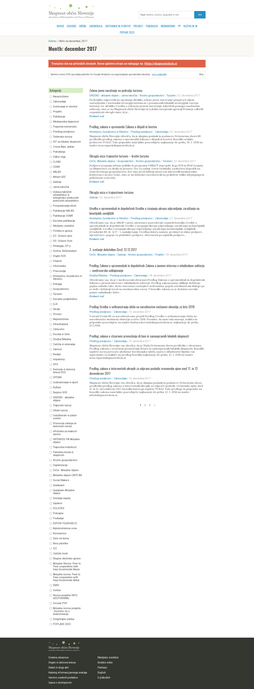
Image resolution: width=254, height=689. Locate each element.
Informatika (59, 266)
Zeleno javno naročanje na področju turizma (115, 90)
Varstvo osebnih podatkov (63, 677)
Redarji (57, 354)
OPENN (57, 377)
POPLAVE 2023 (127, 32)
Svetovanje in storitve (118, 26)
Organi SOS (59, 256)
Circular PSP (60, 603)
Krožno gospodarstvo (65, 460)
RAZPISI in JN (190, 26)
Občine (82, 26)
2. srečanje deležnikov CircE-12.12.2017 (113, 249)
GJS (55, 304)
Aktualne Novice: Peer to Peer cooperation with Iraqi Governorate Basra (67, 566)
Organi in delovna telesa (62, 662)
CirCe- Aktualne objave (66, 470)
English (102, 672)
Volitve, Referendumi (65, 251)
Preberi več (96, 116)
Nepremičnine (61, 319)
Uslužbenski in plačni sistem (65, 417)
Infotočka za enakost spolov (65, 433)
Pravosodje (59, 271)
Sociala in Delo (61, 334)
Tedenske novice (62, 136)
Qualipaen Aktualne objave (64, 492)
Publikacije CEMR (63, 215)
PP (179, 26)
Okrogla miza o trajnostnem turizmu (111, 192)
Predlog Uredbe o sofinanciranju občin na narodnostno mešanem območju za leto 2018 (142, 306)
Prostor (57, 314)
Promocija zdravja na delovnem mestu (64, 425)
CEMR (56, 166)
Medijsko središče (63, 225)
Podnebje (58, 518)
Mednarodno (168, 26)
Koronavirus (59, 533)
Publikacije (152, 26)
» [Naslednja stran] (154, 405)
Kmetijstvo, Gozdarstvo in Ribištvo (67, 277)
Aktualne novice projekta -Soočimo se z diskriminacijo (67, 611)
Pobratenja (59, 151)
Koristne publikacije (64, 220)
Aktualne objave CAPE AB (67, 475)
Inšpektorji (59, 359)
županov (57, 503)
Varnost (57, 349)
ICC (55, 548)
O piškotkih (104, 677)
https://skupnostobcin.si (160, 63)
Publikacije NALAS (63, 210)
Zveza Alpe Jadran (63, 146)
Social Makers (61, 480)
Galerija (57, 182)
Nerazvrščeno (61, 96)
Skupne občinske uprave (67, 558)
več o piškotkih (159, 74)
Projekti (138, 26)
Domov (52, 41)
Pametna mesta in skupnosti (63, 454)
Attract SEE (59, 176)
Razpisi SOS (60, 392)
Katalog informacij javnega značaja (67, 672)
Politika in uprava (62, 230)
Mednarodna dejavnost (66, 121)
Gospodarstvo (61, 289)
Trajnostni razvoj (62, 405)
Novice (60, 26)
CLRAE (57, 161)
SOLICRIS (58, 508)
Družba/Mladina (62, 339)
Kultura (57, 387)
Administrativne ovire (65, 528)
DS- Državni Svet (62, 240)
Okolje (56, 309)
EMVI (56, 585)
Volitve (57, 590)
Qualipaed (58, 485)
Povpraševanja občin (64, 205)
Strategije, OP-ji (62, 246)
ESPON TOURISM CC (65, 523)
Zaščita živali (60, 553)
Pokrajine (58, 513)
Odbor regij (59, 156)
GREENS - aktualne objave (63, 399)
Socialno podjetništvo (65, 299)
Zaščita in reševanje (64, 344)
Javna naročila (61, 187)
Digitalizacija (60, 465)
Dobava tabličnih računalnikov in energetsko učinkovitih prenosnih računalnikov (66, 196)
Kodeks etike (105, 662)
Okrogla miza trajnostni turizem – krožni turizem (119, 156)
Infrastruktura (60, 324)
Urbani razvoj (60, 410)
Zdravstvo (58, 329)
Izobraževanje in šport (65, 382)
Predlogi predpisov (64, 131)
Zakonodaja (95, 26)
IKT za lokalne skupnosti (67, 141)
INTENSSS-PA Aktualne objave (66, 441)
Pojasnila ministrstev (65, 126)
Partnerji (102, 667)
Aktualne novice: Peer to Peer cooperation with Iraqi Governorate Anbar (66, 577)
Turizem (57, 294)
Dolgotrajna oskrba (63, 619)
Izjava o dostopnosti (60, 682)
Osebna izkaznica (58, 657)
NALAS (57, 171)
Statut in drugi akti (58, 667)
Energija (57, 284)
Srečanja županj (61, 498)
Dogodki (71, 26)
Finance (57, 261)
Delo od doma (61, 538)
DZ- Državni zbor (62, 235)
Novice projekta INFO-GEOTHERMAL (65, 597)
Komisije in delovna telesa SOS (64, 371)
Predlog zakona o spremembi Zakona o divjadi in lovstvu (123, 126)
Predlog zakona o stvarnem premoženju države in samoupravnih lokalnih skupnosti (139, 336)
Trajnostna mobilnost (64, 447)
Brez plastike (60, 543)
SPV (55, 364)
